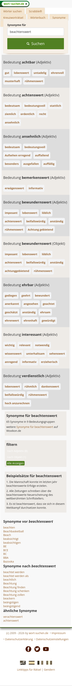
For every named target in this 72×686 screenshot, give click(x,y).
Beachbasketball (13, 531)
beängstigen (11, 602)
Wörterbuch (37, 17)
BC (5, 554)
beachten (9, 527)
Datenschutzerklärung (19, 639)
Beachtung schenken (16, 591)
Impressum (58, 633)
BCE (5, 550)
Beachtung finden (14, 587)
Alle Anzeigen (15, 463)
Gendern (49, 669)
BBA (5, 557)
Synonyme (58, 17)
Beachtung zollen (14, 595)
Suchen (36, 43)
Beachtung (10, 583)
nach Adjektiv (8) (17, 451)
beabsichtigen (12, 542)
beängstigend (11, 606)
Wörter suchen (12, 11)
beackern (9, 598)
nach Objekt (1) (16, 457)
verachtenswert (13, 616)
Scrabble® (35, 11)
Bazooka (8, 561)
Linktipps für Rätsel (29, 669)
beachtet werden (13, 572)
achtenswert (11, 620)
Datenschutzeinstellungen (52, 639)
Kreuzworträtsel (13, 17)
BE (5, 546)
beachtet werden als (16, 576)
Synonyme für (16, 25)
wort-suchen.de (38, 633)
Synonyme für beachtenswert (35, 427)
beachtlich (9, 579)
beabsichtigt (10, 539)
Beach (7, 535)
